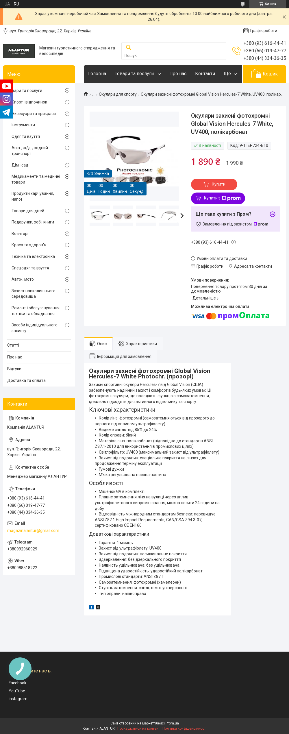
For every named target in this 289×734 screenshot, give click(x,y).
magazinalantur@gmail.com (33, 530)
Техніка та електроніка (33, 256)
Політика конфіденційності (184, 728)
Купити (218, 184)
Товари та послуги (135, 73)
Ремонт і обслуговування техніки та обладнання (36, 311)
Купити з (222, 198)
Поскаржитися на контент (138, 728)
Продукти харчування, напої (33, 196)
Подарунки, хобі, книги (33, 222)
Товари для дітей (28, 210)
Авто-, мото (23, 279)
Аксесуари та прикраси (34, 113)
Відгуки (14, 369)
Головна (97, 73)
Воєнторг (20, 233)
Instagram (18, 698)
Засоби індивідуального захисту (35, 328)
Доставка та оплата (26, 380)
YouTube (17, 691)
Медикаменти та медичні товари (36, 179)
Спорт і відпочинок (29, 102)
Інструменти (23, 125)
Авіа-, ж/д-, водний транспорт (30, 150)
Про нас (177, 73)
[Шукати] (129, 47)
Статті (13, 345)
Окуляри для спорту (118, 94)
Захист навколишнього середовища (33, 294)
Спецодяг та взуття (30, 268)
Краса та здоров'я (29, 245)
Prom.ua (172, 723)
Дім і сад (20, 165)
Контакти (205, 73)
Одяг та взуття (26, 136)
